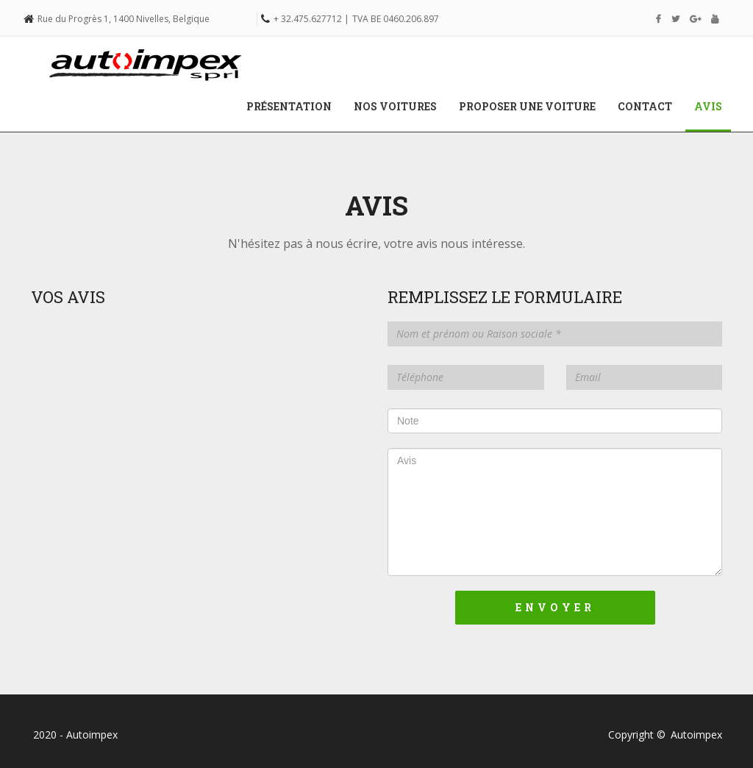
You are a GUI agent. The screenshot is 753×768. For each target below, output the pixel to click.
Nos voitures (395, 106)
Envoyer (555, 607)
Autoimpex (696, 735)
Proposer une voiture (527, 106)
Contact (645, 106)
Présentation (289, 106)
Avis (713, 106)
